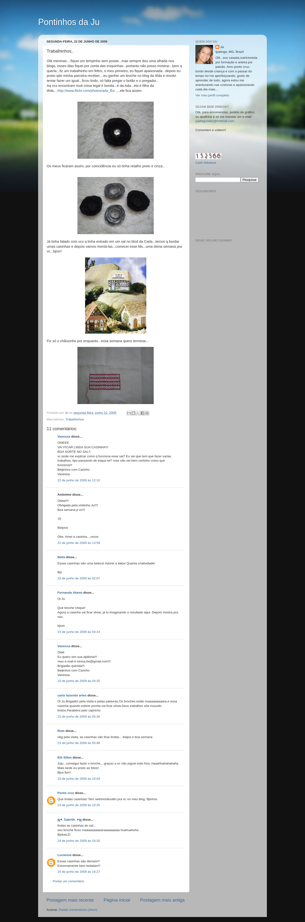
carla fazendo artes (71, 695)
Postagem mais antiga (162, 899)
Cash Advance (205, 162)
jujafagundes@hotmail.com (214, 121)
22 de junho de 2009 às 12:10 (78, 480)
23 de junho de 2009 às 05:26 (78, 716)
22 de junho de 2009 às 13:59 (78, 543)
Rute (61, 731)
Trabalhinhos (75, 419)
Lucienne (64, 855)
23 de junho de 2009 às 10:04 (78, 778)
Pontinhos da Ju (69, 22)
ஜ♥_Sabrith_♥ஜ (69, 819)
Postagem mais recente (70, 899)
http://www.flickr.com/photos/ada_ (83, 91)
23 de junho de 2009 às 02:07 (78, 578)
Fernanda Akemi (69, 592)
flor (112, 91)
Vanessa (63, 436)
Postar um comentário (68, 881)
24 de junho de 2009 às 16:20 (78, 841)
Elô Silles (64, 757)
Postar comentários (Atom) (78, 910)
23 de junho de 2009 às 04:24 (78, 632)
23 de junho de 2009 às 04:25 (78, 681)
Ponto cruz (66, 793)
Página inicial (117, 899)
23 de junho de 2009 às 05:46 (78, 743)
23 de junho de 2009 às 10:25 (78, 805)
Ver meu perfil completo (212, 95)
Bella (61, 557)
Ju (222, 47)
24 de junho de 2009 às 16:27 (78, 871)
